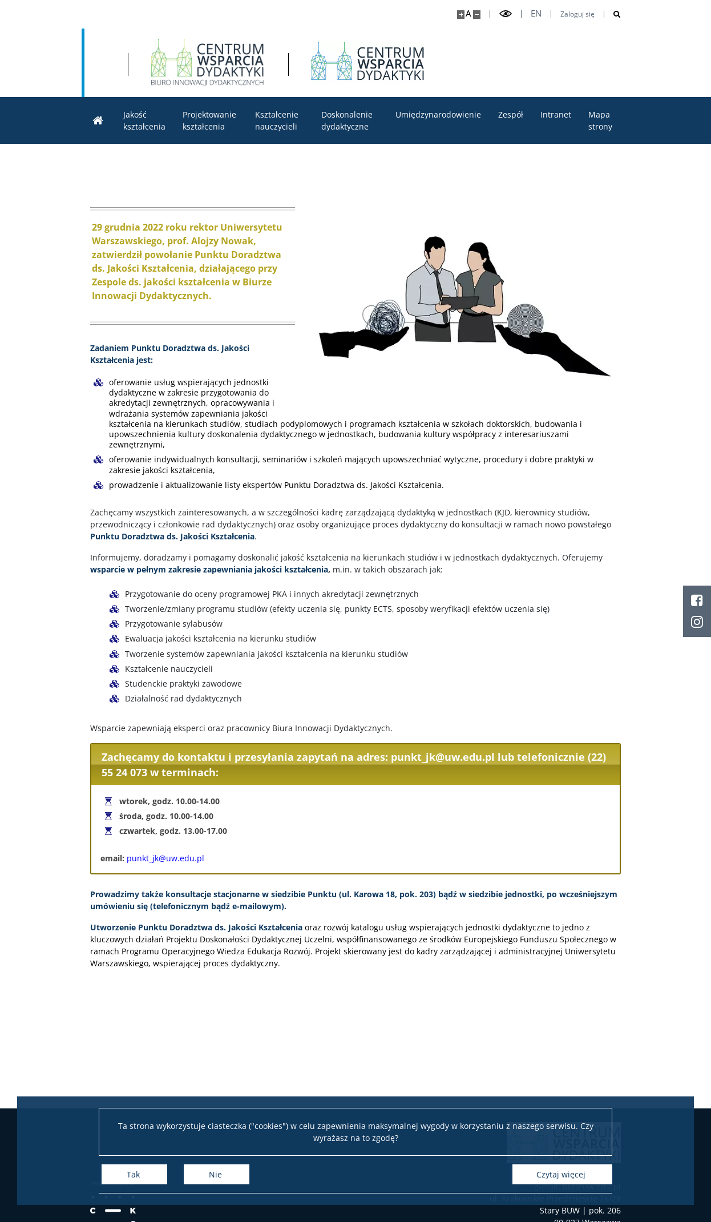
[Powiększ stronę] (460, 14)
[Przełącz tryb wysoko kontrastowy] (505, 14)
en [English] (536, 13)
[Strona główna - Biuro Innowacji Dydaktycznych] (333, 62)
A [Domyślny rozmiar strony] (468, 13)
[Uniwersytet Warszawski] (167, 62)
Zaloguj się (577, 14)
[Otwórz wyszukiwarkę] (612, 14)
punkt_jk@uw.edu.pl (165, 858)
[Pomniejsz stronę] (476, 14)
